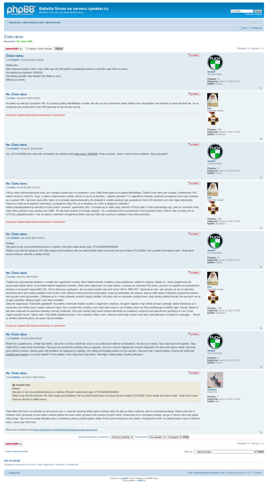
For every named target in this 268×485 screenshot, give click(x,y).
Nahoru (261, 88)
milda (23, 41)
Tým (190, 472)
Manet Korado (53, 22)
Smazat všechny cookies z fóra (209, 472)
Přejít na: (188, 451)
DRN (30, 41)
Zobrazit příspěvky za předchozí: (106, 437)
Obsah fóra (15, 22)
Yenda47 (15, 60)
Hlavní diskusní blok (33, 22)
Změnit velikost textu (259, 21)
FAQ (245, 28)
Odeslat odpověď (13, 48)
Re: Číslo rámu (16, 94)
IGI (18, 41)
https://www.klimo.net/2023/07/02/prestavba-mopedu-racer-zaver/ (65, 430)
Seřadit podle (150, 437)
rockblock (15, 377)
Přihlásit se (256, 28)
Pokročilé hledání (253, 14)
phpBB (124, 478)
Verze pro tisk (253, 21)
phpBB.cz (141, 480)
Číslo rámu (13, 37)
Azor (13, 98)
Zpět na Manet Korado (17, 451)
